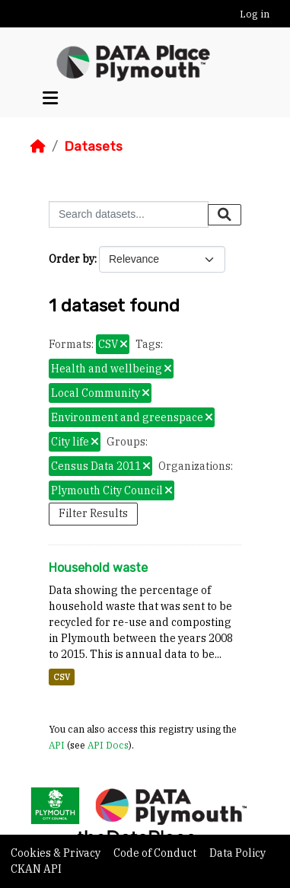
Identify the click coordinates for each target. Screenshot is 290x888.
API (57, 745)
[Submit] (224, 214)
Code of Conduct (156, 853)
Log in (254, 14)
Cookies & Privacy (57, 853)
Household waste (98, 568)
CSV (61, 677)
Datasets (93, 146)
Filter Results (93, 513)
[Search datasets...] (129, 214)
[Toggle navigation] (50, 98)
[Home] (38, 146)
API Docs (108, 745)
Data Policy (237, 853)
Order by (71, 259)
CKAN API (36, 869)
